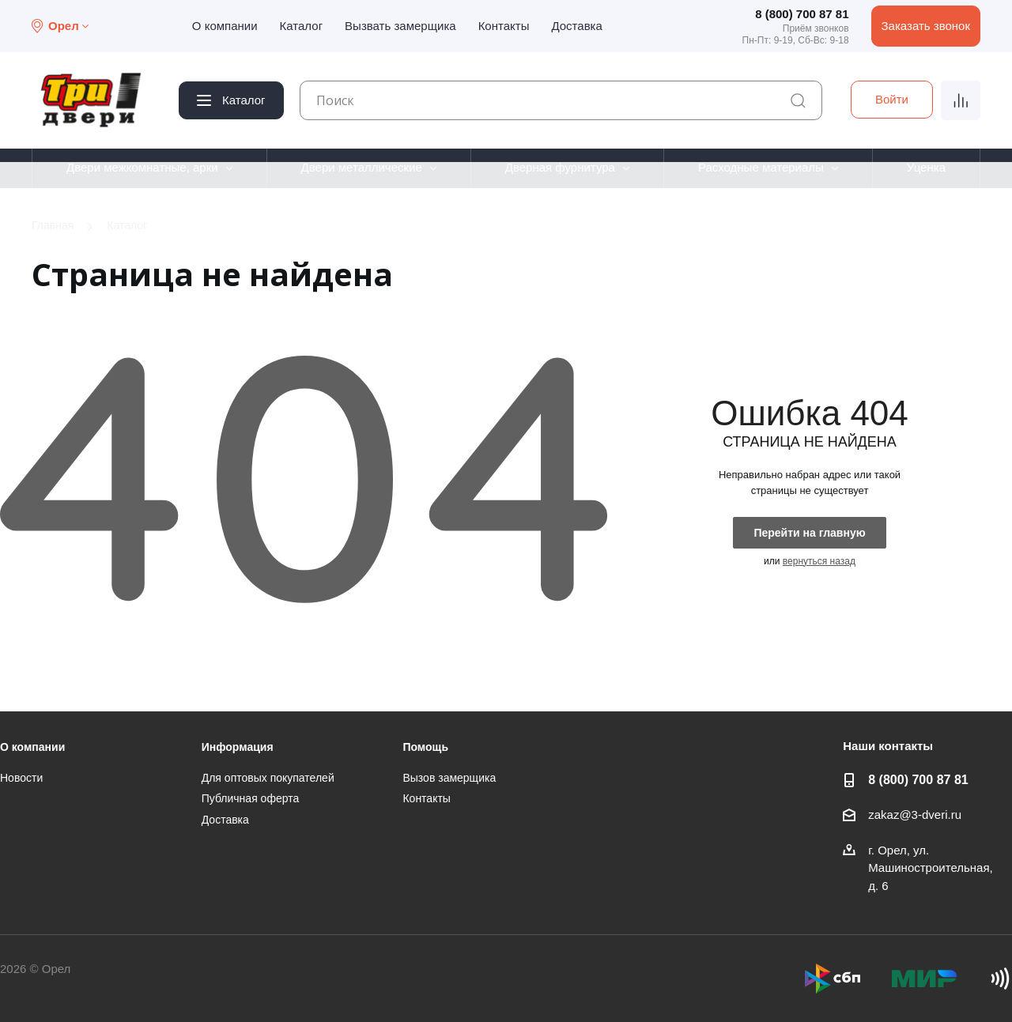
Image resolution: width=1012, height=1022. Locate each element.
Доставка (576, 25)
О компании (225, 25)
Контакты (504, 25)
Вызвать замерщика (400, 25)
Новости (21, 777)
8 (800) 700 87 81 (801, 14)
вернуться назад (819, 561)
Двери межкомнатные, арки (142, 167)
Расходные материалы (761, 167)
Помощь (425, 747)
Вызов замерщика (449, 777)
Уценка (926, 167)
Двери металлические (361, 167)
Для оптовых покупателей (268, 777)
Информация (238, 747)
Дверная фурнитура (560, 167)
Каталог (301, 25)
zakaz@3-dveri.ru (914, 814)
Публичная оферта (251, 798)
